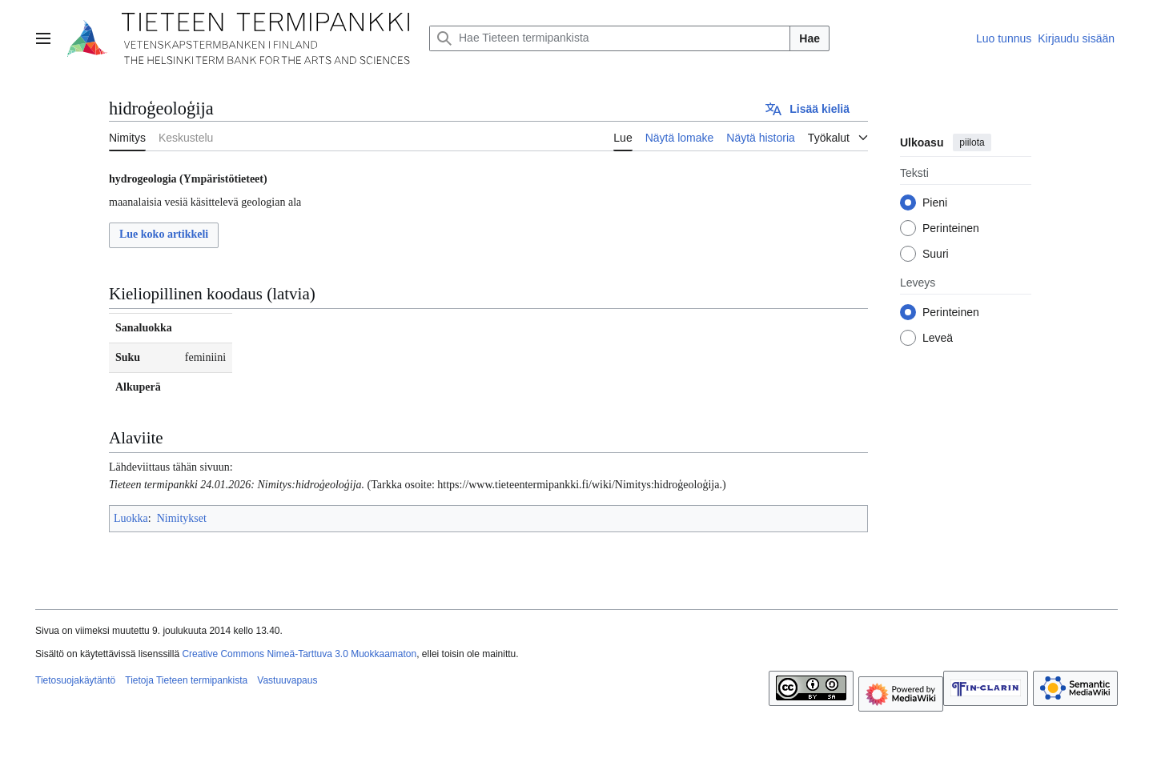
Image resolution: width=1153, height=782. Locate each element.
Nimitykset (182, 518)
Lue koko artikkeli (163, 234)
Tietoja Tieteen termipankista (186, 680)
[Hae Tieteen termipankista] (609, 38)
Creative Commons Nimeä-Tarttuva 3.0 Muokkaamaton (299, 654)
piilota (971, 142)
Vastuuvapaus (287, 680)
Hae (809, 38)
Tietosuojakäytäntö (75, 680)
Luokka (131, 518)
